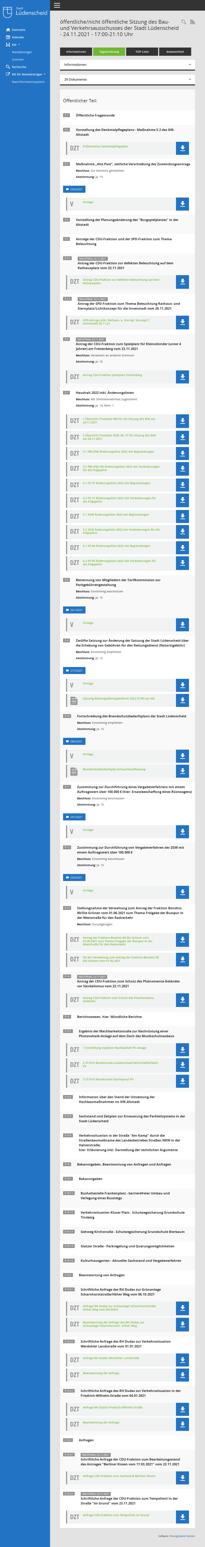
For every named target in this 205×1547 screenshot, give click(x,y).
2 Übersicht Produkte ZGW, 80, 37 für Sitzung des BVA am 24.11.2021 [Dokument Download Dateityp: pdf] (119, 437)
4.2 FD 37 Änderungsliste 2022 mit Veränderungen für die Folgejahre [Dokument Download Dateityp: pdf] (119, 500)
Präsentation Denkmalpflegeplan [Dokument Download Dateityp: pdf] (105, 146)
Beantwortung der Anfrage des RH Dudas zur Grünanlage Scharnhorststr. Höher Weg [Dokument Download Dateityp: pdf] (113, 1324)
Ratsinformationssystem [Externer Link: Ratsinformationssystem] (28, 82)
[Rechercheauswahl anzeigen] (183, 22)
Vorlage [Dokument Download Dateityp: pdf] (88, 202)
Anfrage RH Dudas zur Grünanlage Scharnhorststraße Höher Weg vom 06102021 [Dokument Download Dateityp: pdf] (119, 1308)
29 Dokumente (75, 79)
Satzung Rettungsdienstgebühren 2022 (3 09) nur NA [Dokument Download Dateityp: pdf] (119, 698)
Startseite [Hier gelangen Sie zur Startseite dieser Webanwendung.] (15, 30)
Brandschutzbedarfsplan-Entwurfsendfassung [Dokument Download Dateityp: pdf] (114, 769)
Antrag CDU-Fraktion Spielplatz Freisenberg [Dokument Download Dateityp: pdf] (112, 375)
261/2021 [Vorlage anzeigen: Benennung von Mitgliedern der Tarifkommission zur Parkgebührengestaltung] (76, 610)
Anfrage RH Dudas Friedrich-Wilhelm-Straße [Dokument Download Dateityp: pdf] (113, 1407)
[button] (25, 44)
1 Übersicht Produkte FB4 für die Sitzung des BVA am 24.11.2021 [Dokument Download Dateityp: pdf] (119, 420)
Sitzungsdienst (182, 1536)
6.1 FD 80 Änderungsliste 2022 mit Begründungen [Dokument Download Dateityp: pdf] (116, 546)
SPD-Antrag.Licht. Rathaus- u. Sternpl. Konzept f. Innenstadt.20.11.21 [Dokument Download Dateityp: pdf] (116, 322)
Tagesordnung (109, 52)
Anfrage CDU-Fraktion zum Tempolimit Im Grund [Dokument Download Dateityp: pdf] (116, 1515)
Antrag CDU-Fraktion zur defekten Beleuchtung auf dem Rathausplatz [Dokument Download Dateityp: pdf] (121, 281)
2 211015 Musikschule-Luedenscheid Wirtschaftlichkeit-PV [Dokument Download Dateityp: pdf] (121, 1064)
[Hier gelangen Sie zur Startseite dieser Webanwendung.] (25, 12)
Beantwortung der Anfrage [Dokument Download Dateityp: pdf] (101, 1373)
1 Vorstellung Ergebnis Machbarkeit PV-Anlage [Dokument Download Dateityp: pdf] (114, 1048)
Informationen (76, 52)
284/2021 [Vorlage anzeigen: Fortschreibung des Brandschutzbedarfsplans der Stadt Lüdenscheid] (76, 741)
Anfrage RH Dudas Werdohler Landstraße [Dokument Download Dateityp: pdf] (111, 1358)
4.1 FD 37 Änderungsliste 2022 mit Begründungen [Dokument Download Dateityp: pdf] (116, 483)
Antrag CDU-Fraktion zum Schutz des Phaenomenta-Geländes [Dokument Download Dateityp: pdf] (118, 999)
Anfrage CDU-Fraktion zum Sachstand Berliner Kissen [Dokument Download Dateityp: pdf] (119, 1476)
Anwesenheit (175, 52)
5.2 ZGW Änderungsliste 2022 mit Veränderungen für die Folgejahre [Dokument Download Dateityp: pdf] (121, 531)
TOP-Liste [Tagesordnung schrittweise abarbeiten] (142, 52)
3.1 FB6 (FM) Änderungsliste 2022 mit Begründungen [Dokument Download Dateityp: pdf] (118, 451)
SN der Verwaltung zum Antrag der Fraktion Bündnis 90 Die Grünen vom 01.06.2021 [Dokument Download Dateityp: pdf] (121, 959)
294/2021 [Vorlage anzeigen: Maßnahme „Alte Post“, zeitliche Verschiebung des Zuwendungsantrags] (76, 189)
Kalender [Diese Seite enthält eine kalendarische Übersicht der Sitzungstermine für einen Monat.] (15, 37)
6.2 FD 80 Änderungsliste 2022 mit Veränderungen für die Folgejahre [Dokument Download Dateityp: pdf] (119, 562)
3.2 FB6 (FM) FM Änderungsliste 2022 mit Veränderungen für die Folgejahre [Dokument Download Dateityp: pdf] (121, 468)
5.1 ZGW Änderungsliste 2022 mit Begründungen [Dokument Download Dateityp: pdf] (116, 514)
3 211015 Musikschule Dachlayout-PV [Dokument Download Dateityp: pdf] (108, 1079)
